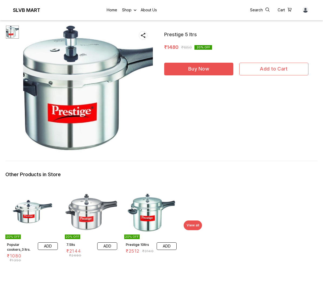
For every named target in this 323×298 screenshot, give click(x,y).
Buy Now (198, 69)
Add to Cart (274, 69)
